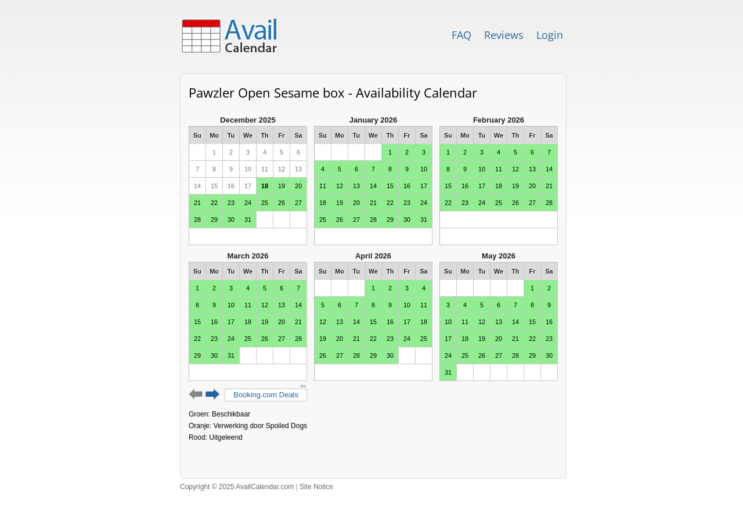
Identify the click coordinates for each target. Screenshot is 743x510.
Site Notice (316, 487)
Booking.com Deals (265, 394)
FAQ (461, 35)
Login (549, 35)
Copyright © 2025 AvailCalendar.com (237, 487)
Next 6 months (212, 394)
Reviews (504, 35)
